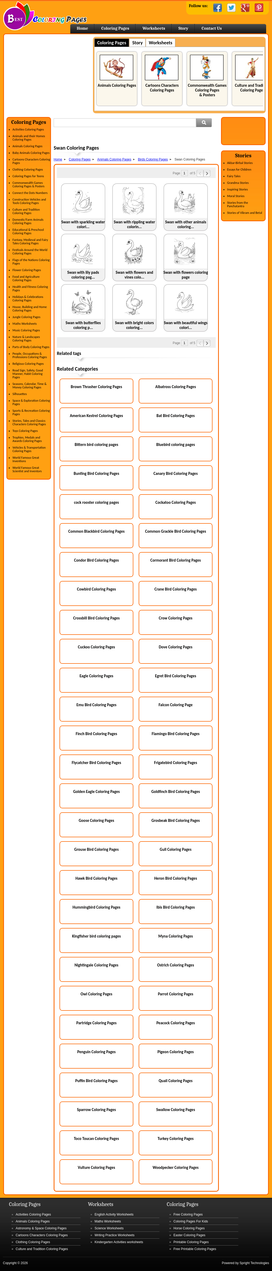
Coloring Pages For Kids (190, 1221)
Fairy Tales (233, 176)
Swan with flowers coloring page (185, 275)
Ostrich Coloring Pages (175, 965)
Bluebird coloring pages (175, 444)
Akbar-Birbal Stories (240, 163)
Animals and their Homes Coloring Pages (28, 137)
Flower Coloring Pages (26, 270)
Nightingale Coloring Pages (96, 965)
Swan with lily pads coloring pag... (83, 275)
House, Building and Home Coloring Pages (29, 308)
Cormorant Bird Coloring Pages (175, 560)
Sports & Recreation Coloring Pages (31, 412)
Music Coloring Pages (26, 330)
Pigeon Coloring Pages (176, 1051)
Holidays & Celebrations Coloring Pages (27, 298)
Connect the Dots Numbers (30, 193)
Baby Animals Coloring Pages (30, 153)
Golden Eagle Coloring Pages (96, 791)
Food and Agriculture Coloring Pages (26, 278)
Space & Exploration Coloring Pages (31, 402)
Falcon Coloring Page (176, 704)
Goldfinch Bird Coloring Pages (175, 791)
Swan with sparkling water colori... (83, 224)
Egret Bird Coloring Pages (175, 676)
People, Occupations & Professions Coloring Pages (29, 355)
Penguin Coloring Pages (96, 1051)
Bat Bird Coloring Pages (175, 415)
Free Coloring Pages (188, 1214)
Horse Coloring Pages (189, 1228)
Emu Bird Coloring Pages (96, 704)
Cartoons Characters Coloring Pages (161, 88)
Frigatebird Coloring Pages (175, 762)
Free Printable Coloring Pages (194, 1249)
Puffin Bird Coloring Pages (96, 1080)
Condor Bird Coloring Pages (96, 560)
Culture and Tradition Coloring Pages (252, 88)
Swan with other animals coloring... (185, 224)
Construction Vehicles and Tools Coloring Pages (29, 201)
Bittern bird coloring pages (96, 444)
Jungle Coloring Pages (26, 317)
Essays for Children (239, 169)
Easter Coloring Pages (189, 1235)
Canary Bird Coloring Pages (176, 473)
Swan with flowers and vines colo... (134, 275)
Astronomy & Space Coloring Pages (41, 1228)
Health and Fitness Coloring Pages (30, 288)
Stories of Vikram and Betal (244, 213)
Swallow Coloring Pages (175, 1109)
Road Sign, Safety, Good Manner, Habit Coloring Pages (27, 373)
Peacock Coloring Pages (175, 1023)
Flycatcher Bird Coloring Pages (96, 762)
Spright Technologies (254, 1263)
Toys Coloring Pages (25, 431)
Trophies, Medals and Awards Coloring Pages (27, 439)
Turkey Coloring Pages (176, 1138)
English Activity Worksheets (114, 1214)
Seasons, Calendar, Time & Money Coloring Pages (29, 385)
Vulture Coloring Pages (96, 1167)
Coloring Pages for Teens (28, 176)
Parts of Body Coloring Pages (30, 347)
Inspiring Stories (237, 189)
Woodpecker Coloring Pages (175, 1167)
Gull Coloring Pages (175, 849)
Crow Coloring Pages (176, 618)
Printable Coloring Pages (191, 1242)
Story (183, 28)
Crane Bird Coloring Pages (176, 589)
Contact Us (212, 28)
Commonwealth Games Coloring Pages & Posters (207, 90)
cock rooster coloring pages (96, 502)
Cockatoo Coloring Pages (175, 502)
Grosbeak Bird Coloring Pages (175, 820)
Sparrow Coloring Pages (96, 1109)
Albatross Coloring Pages (175, 386)
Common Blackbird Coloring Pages (96, 531)
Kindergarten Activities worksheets (119, 1242)
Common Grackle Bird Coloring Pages (175, 531)
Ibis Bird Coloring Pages (175, 907)
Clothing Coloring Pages (27, 169)
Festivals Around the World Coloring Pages (29, 251)
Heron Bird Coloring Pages (175, 878)
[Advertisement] (51, 74)
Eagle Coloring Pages (96, 676)
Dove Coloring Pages (175, 647)
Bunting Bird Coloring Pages (96, 473)
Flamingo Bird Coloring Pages (175, 733)
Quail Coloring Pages (175, 1080)
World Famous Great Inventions (25, 459)
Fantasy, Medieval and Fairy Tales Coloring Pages (30, 241)
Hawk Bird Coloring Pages (96, 878)
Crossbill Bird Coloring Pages (96, 618)
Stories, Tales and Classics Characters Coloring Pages (29, 422)
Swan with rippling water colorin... (134, 224)
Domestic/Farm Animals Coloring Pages (27, 221)
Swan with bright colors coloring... (134, 325)
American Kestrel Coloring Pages (96, 415)
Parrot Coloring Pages (175, 994)
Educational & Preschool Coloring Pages (28, 231)
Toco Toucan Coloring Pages (96, 1138)
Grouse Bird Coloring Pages (96, 849)
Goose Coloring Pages (96, 820)
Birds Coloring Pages (153, 159)
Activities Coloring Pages (28, 129)
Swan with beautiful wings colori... (185, 325)
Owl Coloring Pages (96, 994)
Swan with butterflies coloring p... (83, 325)
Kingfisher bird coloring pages (96, 936)
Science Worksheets (109, 1228)
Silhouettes (19, 394)
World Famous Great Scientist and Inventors (27, 469)
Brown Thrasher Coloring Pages (96, 386)
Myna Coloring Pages (175, 936)
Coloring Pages (115, 28)
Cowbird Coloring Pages (96, 589)
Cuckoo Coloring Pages (96, 647)
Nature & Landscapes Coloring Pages (26, 338)
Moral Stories (235, 196)
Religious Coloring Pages (28, 364)
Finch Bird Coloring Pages (96, 733)
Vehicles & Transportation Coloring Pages (29, 449)
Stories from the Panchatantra (237, 204)
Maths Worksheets (24, 324)
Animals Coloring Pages (117, 85)
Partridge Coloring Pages (96, 1023)
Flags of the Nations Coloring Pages (31, 261)
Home (45, 15)
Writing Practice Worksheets (114, 1235)
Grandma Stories (238, 183)
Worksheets (153, 28)
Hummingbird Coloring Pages (96, 907)
